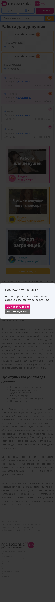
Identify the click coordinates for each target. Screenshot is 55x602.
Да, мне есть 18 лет (18, 307)
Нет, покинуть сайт (18, 311)
